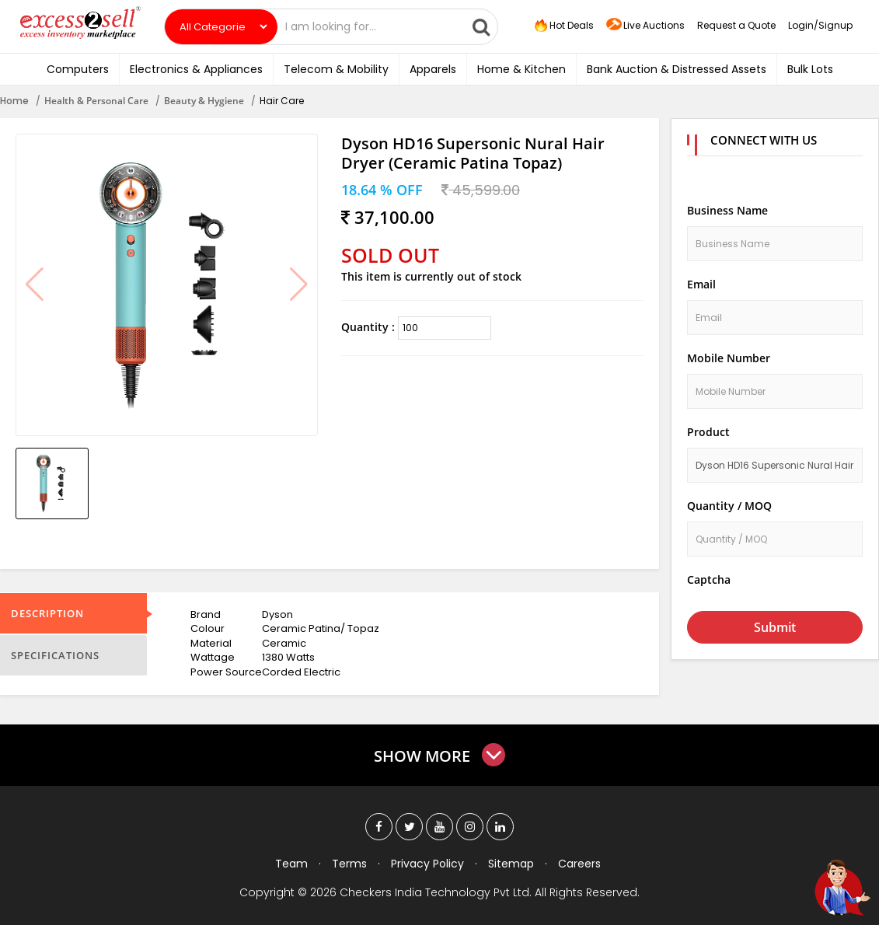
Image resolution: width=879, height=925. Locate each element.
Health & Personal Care (96, 100)
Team (291, 863)
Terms (349, 863)
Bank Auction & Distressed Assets (676, 69)
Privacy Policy (427, 863)
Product (708, 431)
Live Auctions (645, 26)
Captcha (709, 579)
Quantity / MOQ (729, 505)
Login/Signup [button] (820, 25)
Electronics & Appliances (196, 69)
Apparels (433, 69)
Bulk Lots (810, 69)
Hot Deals (563, 26)
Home (14, 100)
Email (701, 284)
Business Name (727, 210)
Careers (579, 863)
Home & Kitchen (521, 69)
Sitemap (511, 863)
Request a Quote (736, 25)
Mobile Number (728, 358)
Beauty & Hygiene (204, 100)
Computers (78, 69)
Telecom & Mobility (336, 69)
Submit (775, 627)
